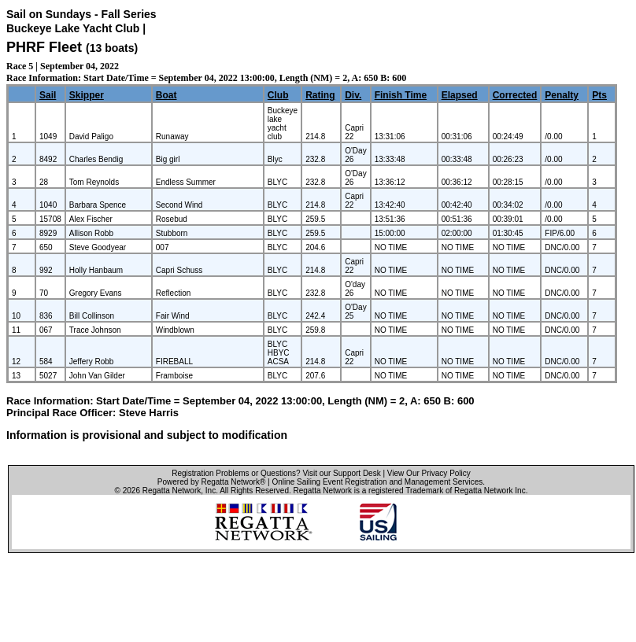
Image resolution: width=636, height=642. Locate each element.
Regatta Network (171, 490)
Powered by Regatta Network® (211, 482)
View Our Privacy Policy (429, 473)
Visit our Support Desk (341, 473)
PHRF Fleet (44, 47)
